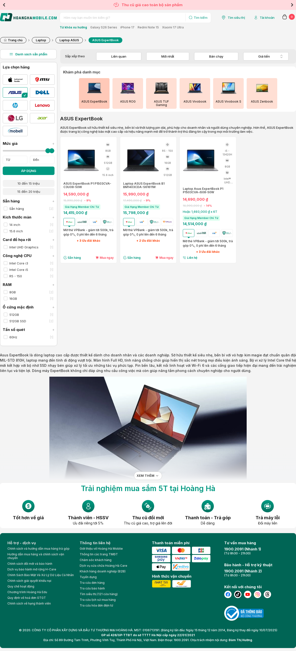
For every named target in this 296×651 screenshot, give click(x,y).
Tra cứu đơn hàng (92, 583)
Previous (4, 5)
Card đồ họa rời (29, 239)
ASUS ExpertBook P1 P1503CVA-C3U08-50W (87, 185)
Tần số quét (29, 329)
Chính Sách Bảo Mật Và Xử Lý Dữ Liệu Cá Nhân (40, 575)
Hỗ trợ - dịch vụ (21, 543)
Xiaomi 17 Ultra (173, 27)
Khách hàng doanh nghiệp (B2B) (103, 571)
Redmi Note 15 (148, 27)
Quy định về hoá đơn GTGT (26, 598)
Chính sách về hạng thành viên (29, 603)
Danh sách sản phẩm (28, 54)
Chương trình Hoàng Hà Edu (27, 592)
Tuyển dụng (88, 577)
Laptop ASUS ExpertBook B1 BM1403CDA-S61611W (144, 185)
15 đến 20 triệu (28, 192)
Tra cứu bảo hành (92, 588)
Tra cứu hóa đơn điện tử (96, 605)
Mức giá (29, 143)
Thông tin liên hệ (95, 543)
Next (292, 5)
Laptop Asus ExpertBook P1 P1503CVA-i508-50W (203, 190)
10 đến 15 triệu (29, 183)
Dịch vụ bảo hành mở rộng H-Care (31, 569)
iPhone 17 (127, 27)
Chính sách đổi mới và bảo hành (29, 563)
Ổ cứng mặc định (29, 307)
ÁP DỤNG (28, 171)
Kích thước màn (29, 217)
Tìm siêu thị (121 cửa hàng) (99, 594)
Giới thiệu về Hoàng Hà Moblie (101, 548)
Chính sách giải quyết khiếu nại (29, 581)
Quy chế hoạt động (20, 586)
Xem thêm (145, 475)
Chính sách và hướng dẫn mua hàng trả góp (38, 548)
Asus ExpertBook (14, 355)
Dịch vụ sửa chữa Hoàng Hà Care (103, 565)
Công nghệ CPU (29, 255)
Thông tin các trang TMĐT (99, 554)
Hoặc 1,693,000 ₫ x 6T (200, 212)
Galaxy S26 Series (103, 27)
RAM (29, 284)
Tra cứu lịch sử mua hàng (98, 600)
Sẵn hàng (29, 201)
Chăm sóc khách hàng (95, 560)
